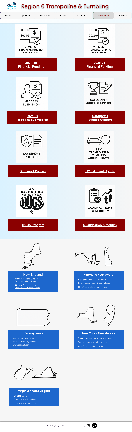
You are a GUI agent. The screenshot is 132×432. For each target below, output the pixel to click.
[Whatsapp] (94, 425)
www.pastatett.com (21, 345)
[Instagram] (87, 425)
